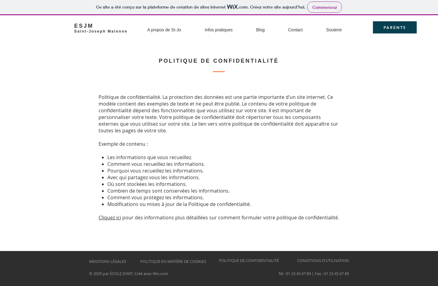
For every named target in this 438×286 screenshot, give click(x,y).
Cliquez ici (110, 217)
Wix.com (160, 273)
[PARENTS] (395, 27)
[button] (173, 27)
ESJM (83, 26)
